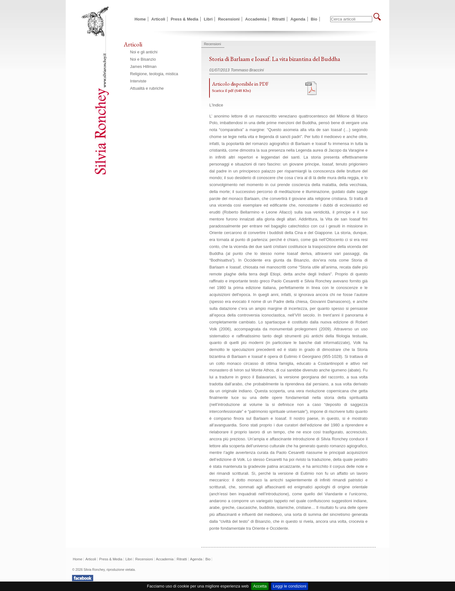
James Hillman (143, 66)
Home (140, 19)
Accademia (256, 19)
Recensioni (229, 19)
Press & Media (184, 19)
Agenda (297, 19)
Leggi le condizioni (289, 586)
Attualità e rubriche (147, 88)
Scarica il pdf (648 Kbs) (231, 90)
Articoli (158, 19)
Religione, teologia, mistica (154, 73)
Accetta (260, 586)
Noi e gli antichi (144, 52)
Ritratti (278, 19)
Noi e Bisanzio (143, 59)
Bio (314, 19)
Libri (208, 19)
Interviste (138, 81)
